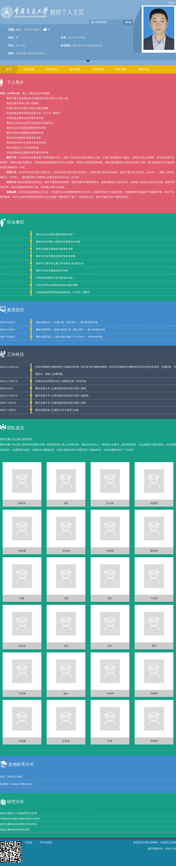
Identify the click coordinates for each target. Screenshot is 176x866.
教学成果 (121, 69)
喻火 (66, 693)
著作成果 (75, 69)
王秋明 (110, 693)
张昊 (66, 645)
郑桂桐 (154, 741)
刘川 (110, 645)
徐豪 (22, 598)
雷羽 (154, 645)
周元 (110, 598)
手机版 (28, 842)
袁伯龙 (22, 645)
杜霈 (110, 741)
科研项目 (52, 69)
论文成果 (28, 69)
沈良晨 (66, 741)
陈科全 (22, 503)
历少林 (110, 503)
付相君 (110, 550)
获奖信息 (144, 69)
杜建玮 (154, 503)
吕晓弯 (154, 693)
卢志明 (154, 598)
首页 (8, 69)
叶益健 (22, 741)
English (171, 2)
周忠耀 (22, 550)
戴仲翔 (154, 550)
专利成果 (98, 69)
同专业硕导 (46, 842)
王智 (66, 598)
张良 (66, 503)
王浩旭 (22, 693)
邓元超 (66, 550)
